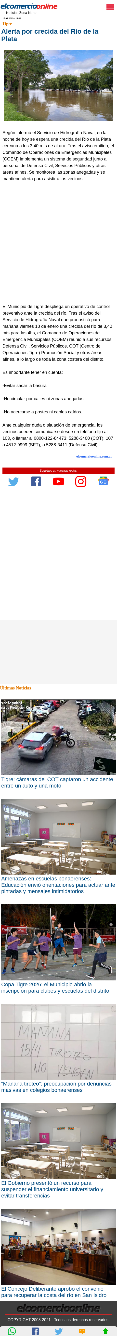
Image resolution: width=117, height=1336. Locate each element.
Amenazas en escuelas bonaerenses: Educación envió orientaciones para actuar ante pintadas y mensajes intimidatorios (58, 885)
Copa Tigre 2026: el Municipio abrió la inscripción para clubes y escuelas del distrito (55, 987)
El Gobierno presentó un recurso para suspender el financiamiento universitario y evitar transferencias (52, 1189)
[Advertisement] (58, 243)
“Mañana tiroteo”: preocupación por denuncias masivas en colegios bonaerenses (56, 1087)
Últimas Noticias (15, 688)
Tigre (7, 23)
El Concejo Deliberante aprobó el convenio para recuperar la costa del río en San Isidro (53, 1292)
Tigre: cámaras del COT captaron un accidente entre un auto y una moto (57, 782)
